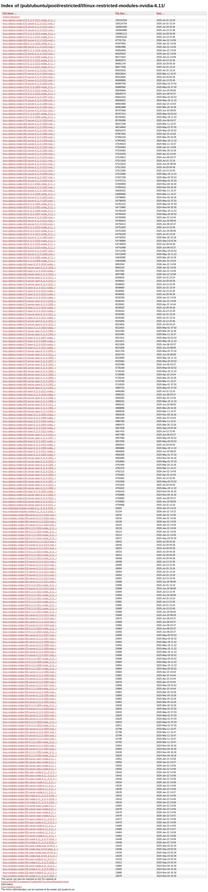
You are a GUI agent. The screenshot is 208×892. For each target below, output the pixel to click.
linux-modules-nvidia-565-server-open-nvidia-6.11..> (29, 809)
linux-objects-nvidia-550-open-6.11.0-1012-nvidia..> (29, 431)
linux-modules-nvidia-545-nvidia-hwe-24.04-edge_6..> (30, 849)
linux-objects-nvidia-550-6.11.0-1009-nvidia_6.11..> (29, 211)
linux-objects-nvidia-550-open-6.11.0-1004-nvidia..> (29, 421)
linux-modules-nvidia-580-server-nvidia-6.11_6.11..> (29, 782)
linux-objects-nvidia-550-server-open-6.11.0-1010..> (29, 434)
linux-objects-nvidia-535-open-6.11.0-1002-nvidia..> (29, 491)
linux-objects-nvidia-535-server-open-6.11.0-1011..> (29, 501)
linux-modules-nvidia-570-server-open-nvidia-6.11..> (29, 769)
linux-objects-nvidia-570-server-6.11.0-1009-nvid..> (29, 100)
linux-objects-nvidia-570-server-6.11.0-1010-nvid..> (29, 120)
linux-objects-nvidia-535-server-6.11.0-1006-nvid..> (29, 154)
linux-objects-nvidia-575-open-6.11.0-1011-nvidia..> (29, 287)
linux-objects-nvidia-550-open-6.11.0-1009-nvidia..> (29, 448)
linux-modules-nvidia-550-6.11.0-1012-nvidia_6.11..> (30, 592)
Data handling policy (11, 887)
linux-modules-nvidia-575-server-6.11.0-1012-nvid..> (29, 561)
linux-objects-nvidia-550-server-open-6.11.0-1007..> (29, 438)
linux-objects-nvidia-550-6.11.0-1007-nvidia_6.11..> (29, 214)
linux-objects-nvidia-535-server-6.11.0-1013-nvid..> (29, 167)
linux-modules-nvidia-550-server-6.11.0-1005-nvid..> (29, 702)
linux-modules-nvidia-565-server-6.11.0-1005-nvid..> (29, 692)
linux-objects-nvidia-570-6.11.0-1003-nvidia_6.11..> (29, 87)
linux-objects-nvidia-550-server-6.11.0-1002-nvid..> (29, 197)
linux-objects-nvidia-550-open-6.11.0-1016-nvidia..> (29, 428)
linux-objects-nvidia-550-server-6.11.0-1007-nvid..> (29, 251)
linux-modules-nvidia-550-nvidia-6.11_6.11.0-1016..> (30, 839)
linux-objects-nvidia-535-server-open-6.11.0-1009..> (29, 488)
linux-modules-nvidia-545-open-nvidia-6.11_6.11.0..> (30, 859)
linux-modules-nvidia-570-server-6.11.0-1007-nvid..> (29, 655)
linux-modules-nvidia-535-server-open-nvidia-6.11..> (29, 762)
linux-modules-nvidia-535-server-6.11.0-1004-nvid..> (29, 732)
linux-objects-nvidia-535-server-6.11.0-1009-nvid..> (29, 174)
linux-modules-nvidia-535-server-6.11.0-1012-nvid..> (29, 578)
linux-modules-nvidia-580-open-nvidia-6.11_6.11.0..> (30, 772)
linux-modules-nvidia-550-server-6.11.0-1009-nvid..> (29, 652)
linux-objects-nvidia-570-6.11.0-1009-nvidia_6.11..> (29, 117)
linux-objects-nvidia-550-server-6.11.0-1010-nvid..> (29, 224)
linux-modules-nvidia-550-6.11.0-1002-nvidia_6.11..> (30, 755)
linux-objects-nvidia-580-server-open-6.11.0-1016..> (29, 274)
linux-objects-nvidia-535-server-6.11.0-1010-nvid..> (29, 157)
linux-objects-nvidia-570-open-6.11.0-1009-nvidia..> (29, 341)
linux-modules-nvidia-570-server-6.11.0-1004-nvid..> (29, 735)
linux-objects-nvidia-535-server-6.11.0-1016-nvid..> (29, 147)
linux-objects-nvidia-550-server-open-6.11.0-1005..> (29, 408)
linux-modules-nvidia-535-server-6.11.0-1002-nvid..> (29, 745)
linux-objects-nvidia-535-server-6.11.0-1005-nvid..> (29, 150)
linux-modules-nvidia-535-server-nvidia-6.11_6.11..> (29, 792)
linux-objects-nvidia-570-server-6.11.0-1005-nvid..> (29, 107)
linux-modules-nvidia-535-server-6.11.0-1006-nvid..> (29, 682)
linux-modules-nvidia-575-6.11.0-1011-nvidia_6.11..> (30, 598)
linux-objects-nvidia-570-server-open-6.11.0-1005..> (29, 331)
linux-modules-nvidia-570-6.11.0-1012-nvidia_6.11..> (30, 608)
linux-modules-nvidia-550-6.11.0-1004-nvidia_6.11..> (30, 742)
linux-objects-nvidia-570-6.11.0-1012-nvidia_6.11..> (29, 60)
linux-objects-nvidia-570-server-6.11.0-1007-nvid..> (29, 97)
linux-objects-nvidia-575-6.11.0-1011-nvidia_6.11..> (29, 20)
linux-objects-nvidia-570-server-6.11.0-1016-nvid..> (29, 53)
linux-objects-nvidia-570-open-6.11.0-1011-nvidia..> (29, 318)
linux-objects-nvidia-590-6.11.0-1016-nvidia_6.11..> (29, 50)
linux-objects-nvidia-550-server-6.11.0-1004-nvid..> (29, 190)
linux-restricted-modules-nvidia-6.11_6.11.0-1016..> (29, 508)
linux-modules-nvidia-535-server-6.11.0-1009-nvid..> (29, 642)
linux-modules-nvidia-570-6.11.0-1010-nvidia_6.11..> (30, 632)
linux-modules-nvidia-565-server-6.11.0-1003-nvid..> (29, 719)
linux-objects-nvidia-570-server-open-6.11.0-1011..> (29, 314)
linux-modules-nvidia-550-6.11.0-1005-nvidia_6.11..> (30, 705)
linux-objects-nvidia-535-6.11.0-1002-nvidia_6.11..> (29, 184)
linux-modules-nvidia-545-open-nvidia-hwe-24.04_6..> (30, 852)
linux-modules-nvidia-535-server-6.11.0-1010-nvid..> (29, 618)
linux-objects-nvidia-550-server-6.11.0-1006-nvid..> (29, 217)
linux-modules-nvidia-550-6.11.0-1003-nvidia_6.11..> (30, 722)
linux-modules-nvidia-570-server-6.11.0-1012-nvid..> (29, 565)
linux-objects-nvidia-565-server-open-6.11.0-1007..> (29, 368)
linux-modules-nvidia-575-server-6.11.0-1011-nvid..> (29, 572)
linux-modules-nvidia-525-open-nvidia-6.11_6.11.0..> (30, 872)
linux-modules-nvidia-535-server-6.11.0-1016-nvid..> (29, 518)
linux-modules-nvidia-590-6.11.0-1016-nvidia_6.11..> (30, 531)
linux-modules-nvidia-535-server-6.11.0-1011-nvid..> (29, 568)
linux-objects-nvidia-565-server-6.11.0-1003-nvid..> (29, 127)
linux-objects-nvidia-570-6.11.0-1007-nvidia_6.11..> (29, 114)
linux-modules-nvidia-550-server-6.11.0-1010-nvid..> (29, 622)
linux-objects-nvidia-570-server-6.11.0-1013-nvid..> (29, 77)
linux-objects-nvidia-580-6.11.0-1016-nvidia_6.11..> (29, 43)
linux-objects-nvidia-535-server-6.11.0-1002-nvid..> (29, 187)
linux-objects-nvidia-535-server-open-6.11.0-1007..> (29, 481)
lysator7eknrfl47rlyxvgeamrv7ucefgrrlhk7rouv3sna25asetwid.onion (35, 881)
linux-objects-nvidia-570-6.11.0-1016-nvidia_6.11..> (29, 57)
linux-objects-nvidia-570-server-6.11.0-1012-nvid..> (29, 80)
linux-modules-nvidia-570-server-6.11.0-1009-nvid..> (29, 648)
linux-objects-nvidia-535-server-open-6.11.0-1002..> (29, 495)
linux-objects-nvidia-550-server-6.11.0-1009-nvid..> (29, 254)
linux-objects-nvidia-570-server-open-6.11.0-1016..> (29, 301)
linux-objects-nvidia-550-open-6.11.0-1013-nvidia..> (29, 445)
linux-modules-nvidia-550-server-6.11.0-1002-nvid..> (29, 749)
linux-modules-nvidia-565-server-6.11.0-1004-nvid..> (29, 739)
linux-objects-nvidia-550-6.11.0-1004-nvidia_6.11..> (29, 194)
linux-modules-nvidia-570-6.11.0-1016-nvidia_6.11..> (30, 535)
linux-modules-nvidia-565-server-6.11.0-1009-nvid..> (29, 645)
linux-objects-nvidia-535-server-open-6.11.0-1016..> (29, 471)
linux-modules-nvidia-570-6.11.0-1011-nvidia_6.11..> (30, 585)
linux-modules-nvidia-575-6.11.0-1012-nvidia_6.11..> (30, 602)
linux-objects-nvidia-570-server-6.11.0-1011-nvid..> (29, 70)
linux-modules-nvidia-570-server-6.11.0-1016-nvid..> (29, 525)
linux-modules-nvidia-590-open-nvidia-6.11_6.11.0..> (30, 775)
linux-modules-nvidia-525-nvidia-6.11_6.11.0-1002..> (30, 876)
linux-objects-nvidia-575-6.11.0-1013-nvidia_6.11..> (29, 33)
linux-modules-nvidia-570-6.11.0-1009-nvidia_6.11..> (30, 662)
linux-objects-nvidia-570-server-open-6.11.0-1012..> (29, 321)
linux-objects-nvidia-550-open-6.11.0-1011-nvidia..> (29, 391)
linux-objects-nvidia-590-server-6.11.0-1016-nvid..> (29, 47)
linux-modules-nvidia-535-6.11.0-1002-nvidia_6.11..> (30, 752)
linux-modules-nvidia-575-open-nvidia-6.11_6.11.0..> (30, 819)
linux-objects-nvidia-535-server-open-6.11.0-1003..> (29, 461)
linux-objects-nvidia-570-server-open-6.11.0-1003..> (29, 351)
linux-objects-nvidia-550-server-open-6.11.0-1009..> (29, 401)
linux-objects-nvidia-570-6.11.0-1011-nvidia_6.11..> (29, 67)
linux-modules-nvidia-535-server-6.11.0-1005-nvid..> (29, 695)
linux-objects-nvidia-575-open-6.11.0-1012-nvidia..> (29, 291)
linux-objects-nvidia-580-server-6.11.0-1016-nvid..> (29, 40)
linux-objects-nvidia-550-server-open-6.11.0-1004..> (29, 411)
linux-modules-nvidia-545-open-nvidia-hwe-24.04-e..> (30, 846)
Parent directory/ (11, 17)
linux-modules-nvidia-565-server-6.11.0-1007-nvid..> (29, 635)
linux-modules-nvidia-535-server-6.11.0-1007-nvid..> (29, 685)
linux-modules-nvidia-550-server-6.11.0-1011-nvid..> (29, 581)
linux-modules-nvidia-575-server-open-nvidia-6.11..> (29, 806)
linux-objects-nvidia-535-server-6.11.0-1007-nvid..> (29, 177)
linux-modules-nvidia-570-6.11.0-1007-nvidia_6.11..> (30, 658)
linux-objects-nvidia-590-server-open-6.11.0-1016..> (29, 267)
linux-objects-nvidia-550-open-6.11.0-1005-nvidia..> (29, 425)
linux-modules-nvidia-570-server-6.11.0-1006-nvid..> (29, 679)
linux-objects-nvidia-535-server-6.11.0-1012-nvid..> (29, 170)
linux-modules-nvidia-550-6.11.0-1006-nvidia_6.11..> (30, 688)
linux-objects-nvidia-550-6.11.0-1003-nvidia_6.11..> (29, 204)
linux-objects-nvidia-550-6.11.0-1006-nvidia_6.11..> (29, 261)
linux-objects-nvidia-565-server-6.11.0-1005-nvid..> (29, 137)
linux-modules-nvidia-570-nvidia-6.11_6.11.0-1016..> (30, 802)
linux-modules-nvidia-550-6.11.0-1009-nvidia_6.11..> (30, 665)
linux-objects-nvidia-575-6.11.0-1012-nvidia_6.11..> (29, 37)
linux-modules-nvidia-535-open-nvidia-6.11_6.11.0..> (30, 866)
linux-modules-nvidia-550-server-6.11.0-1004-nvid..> (29, 729)
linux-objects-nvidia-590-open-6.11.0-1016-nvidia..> (29, 264)
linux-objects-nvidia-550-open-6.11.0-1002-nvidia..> (29, 414)
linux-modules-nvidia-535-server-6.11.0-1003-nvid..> (29, 712)
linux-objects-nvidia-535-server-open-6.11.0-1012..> (29, 478)
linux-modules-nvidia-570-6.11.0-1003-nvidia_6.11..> (30, 725)
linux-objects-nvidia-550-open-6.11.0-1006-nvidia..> (29, 418)
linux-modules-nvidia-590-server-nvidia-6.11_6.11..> (29, 785)
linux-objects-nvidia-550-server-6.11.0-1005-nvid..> (29, 237)
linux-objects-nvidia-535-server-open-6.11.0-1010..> (29, 498)
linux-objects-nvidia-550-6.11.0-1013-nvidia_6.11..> (29, 244)
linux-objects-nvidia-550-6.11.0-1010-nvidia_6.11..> (29, 247)
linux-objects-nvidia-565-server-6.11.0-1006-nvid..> (29, 134)
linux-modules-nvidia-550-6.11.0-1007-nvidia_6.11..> (30, 668)
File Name (8, 13)
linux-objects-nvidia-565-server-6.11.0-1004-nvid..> (29, 124)
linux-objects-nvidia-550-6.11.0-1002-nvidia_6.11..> (29, 207)
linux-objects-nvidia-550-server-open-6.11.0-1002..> (29, 458)
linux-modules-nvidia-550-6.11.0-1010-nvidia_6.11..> (30, 628)
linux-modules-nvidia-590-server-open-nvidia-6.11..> (29, 765)
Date (158, 13)
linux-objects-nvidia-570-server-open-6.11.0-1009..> (29, 358)
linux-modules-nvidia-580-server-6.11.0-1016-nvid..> (29, 515)
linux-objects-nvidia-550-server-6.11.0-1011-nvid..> (29, 221)
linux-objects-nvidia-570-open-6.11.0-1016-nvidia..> (29, 297)
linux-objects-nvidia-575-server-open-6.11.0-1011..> (29, 277)
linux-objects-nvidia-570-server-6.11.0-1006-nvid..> (29, 104)
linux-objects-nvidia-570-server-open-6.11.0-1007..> (29, 361)
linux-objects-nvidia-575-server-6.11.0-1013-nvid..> (29, 27)
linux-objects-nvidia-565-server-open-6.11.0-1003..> (29, 384)
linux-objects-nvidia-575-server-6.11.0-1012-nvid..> (29, 30)
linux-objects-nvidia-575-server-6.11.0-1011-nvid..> (29, 23)
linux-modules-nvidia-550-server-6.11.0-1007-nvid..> (29, 638)
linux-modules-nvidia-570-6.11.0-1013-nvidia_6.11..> (30, 558)
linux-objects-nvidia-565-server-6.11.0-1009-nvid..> (29, 140)
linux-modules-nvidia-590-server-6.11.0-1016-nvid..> (29, 521)
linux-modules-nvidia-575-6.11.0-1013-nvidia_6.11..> (30, 552)
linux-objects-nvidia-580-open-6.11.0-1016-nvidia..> (29, 271)
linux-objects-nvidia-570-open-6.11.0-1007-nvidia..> (29, 338)
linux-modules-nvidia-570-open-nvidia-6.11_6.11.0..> (30, 779)
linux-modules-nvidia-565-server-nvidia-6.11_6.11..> (29, 826)
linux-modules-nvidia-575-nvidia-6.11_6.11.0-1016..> (30, 842)
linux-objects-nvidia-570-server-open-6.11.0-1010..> (29, 364)
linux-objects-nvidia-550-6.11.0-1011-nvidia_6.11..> (29, 231)
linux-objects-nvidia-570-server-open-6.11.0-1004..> (29, 334)
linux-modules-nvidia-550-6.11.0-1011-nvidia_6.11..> (30, 605)
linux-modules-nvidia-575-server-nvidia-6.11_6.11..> (29, 836)
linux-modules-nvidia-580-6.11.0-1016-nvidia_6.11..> (30, 528)
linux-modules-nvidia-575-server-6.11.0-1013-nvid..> (29, 548)
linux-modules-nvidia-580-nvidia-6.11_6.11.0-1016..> (30, 799)
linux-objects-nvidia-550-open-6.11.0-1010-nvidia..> (29, 394)
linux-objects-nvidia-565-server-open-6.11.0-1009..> (29, 371)
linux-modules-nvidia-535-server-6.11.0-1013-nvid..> (29, 541)
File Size (120, 13)
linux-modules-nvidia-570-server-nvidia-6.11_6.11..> (29, 789)
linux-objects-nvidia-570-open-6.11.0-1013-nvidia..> (29, 307)
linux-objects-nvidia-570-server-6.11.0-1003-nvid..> (29, 83)
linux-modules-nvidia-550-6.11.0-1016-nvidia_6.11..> (30, 538)
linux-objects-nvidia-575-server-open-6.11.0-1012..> (29, 284)
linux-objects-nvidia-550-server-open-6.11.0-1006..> (29, 398)
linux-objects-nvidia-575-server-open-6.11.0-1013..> (29, 281)
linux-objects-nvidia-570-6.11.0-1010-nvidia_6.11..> (29, 94)
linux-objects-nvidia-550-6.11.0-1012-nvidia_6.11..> (29, 227)
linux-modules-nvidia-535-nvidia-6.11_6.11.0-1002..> (30, 869)
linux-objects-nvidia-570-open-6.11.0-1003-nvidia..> (29, 327)
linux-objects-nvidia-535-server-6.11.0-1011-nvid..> (29, 160)
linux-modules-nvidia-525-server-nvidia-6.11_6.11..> (29, 829)
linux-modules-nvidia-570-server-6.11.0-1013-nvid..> (29, 545)
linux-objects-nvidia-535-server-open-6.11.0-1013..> (29, 485)
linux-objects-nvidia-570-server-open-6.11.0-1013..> (29, 324)
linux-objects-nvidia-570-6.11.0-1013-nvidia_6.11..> (29, 63)
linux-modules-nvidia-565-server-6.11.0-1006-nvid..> (29, 672)
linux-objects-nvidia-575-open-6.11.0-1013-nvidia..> (29, 294)
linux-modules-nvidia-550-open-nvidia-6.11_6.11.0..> (30, 822)
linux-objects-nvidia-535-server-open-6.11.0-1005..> (29, 465)
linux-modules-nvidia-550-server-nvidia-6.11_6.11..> (29, 832)
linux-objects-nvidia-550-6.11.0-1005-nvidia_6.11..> (29, 257)
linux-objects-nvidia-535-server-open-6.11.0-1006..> (29, 475)
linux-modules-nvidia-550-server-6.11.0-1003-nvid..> (29, 715)
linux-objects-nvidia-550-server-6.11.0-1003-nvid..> (29, 201)
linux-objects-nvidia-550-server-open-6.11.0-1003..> (29, 388)
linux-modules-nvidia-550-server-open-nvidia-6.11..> (29, 812)
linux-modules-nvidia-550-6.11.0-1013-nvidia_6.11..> (30, 555)
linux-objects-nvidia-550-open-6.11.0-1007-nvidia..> (29, 441)
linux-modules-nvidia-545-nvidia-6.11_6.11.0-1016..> (30, 862)
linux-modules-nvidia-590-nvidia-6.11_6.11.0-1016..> (30, 795)
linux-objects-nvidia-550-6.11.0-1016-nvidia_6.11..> (29, 241)
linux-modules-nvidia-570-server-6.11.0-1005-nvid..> (29, 699)
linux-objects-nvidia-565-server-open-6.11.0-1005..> (29, 378)
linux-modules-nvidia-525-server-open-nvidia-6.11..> (29, 815)
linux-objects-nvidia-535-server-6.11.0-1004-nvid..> (29, 144)
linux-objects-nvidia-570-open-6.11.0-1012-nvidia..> (29, 311)
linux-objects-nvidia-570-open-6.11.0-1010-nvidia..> (29, 344)
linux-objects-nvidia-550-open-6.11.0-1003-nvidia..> (29, 454)
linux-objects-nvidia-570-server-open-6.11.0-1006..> (29, 304)
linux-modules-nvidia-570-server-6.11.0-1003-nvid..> (29, 708)
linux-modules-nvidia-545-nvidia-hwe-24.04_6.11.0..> (30, 856)
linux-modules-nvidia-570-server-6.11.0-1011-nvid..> (29, 575)
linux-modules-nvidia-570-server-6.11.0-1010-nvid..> (29, 625)
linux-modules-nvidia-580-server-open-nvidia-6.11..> (29, 759)
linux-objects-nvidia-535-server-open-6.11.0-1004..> (29, 468)
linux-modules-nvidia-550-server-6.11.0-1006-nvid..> (29, 675)
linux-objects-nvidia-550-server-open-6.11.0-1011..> (29, 404)
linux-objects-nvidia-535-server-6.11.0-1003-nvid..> (29, 180)
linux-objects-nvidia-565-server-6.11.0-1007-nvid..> (29, 130)
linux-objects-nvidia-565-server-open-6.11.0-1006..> (29, 374)
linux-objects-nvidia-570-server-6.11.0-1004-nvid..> (29, 74)
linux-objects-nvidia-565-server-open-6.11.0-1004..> (29, 381)
